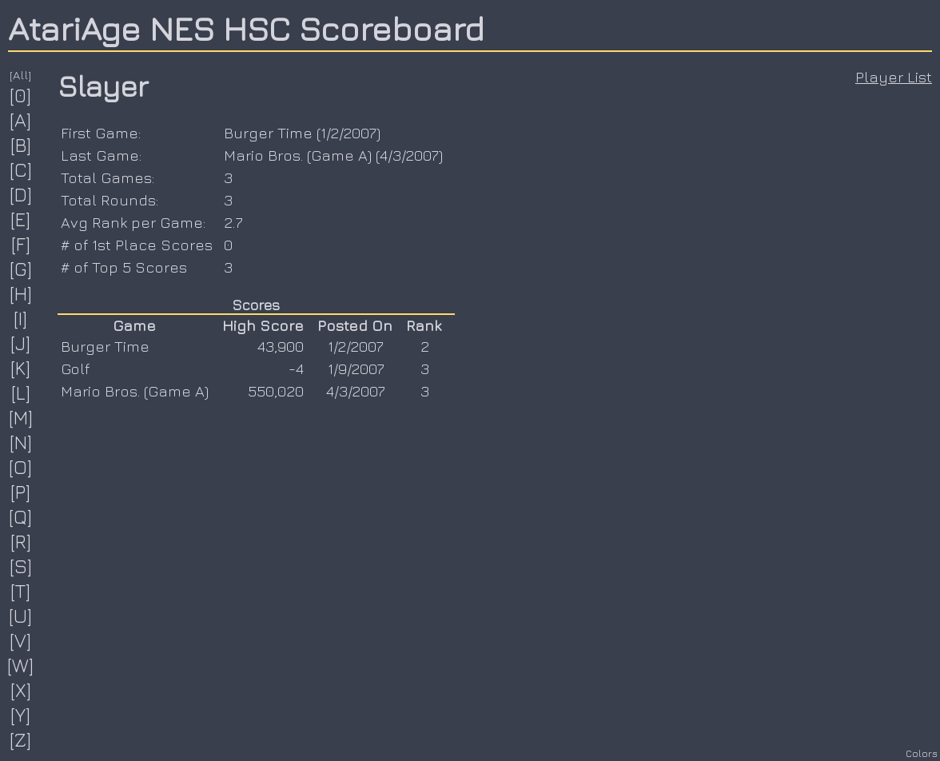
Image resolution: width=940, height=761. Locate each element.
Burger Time (268, 132)
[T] (20, 591)
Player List (893, 77)
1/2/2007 (348, 132)
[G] (21, 268)
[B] (21, 144)
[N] (21, 442)
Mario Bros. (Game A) (298, 155)
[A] (20, 120)
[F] (21, 244)
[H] (21, 293)
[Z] (20, 739)
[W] (21, 665)
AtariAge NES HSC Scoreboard (246, 28)
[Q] (21, 516)
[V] (20, 640)
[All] (21, 75)
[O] (21, 467)
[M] (21, 417)
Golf (75, 368)
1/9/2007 (356, 368)
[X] (21, 690)
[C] (21, 169)
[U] (21, 615)
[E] (20, 219)
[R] (21, 541)
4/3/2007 (409, 155)
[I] (20, 318)
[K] (20, 368)
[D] (21, 194)
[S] (21, 566)
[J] (20, 343)
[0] (20, 95)
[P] (20, 491)
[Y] (20, 714)
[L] (21, 392)
